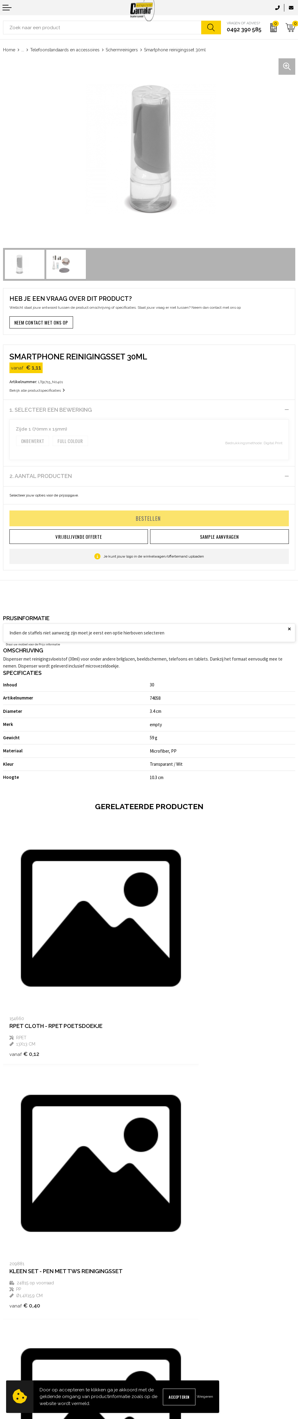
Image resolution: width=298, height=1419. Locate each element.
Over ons (160, 1260)
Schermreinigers (122, 49)
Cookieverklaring (167, 1334)
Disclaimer (162, 1354)
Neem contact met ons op (41, 322)
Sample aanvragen (20, 1334)
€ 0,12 (24, 1004)
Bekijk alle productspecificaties (37, 390)
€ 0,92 (24, 1210)
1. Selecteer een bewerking (50, 410)
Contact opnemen (19, 1324)
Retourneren (14, 1354)
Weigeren (205, 1396)
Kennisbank (162, 1280)
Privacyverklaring (168, 1344)
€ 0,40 (171, 1011)
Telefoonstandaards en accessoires (65, 49)
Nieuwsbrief (163, 1270)
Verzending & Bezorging (25, 1344)
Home (9, 49)
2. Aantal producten (40, 476)
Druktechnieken (166, 1289)
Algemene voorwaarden (174, 1324)
